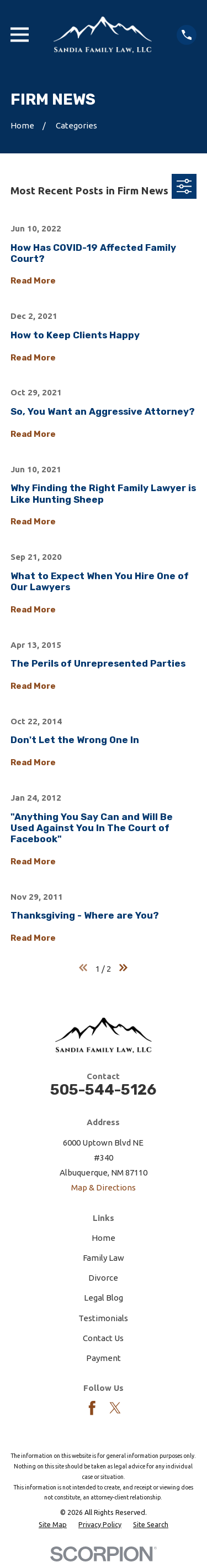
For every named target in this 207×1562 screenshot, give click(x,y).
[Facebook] (92, 1408)
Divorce (103, 1277)
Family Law (103, 1257)
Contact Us (103, 1338)
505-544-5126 (103, 1090)
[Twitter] (115, 1408)
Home (103, 1238)
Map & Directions (103, 1187)
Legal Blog (103, 1297)
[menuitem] (53, 1524)
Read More (33, 281)
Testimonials (103, 1318)
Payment (103, 1358)
